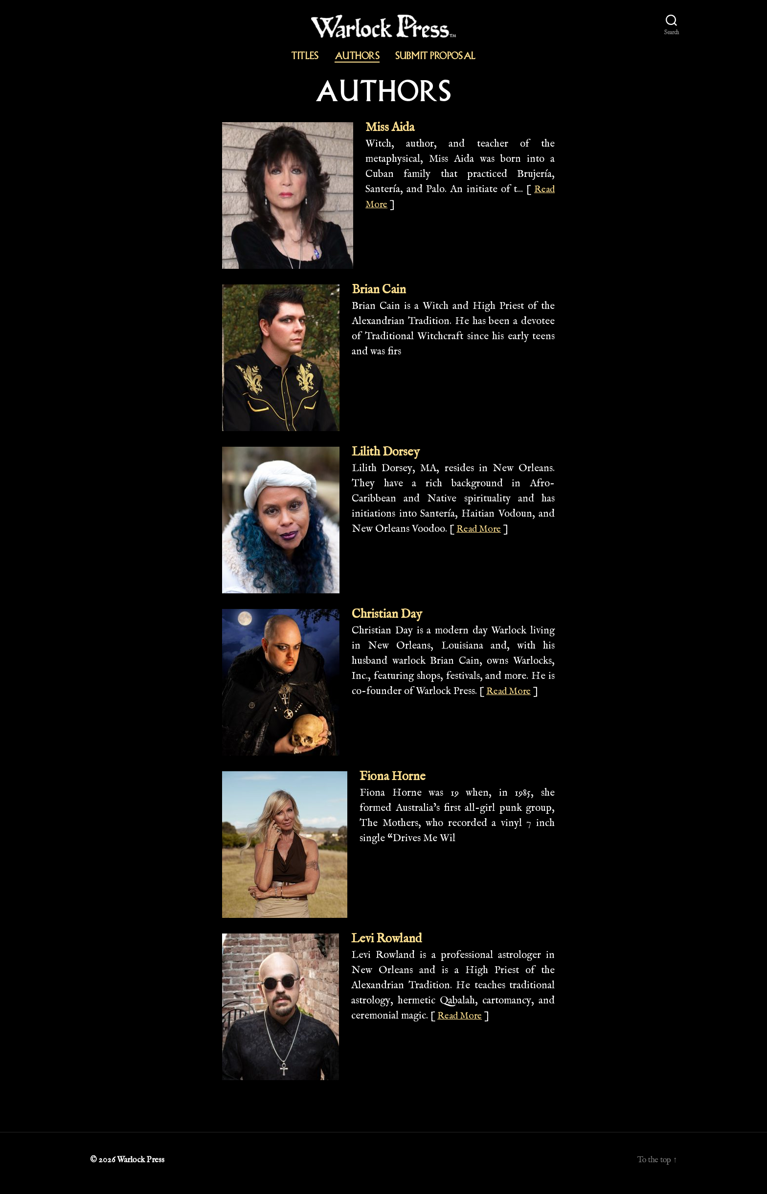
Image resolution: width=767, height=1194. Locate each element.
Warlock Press (141, 1166)
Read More (481, 533)
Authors (357, 56)
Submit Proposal (435, 56)
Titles (305, 56)
